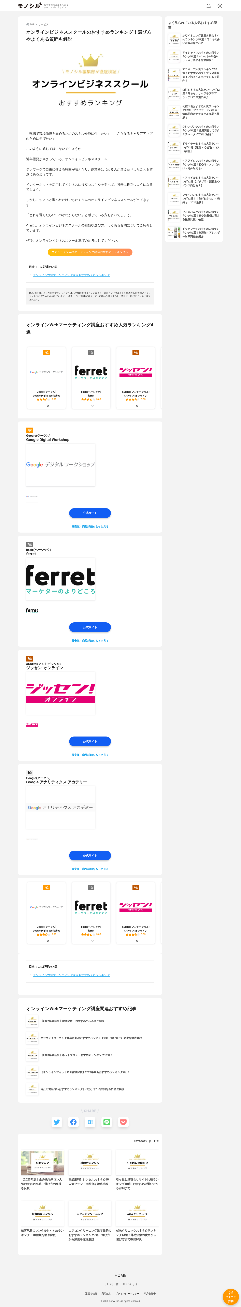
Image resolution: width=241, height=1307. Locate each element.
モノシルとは (130, 1284)
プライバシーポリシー (127, 1293)
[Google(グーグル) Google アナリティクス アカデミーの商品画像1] (60, 807)
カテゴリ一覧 (111, 1284)
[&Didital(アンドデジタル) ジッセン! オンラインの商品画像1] (60, 693)
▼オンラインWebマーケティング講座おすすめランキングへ (90, 252)
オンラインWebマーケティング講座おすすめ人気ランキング (71, 275)
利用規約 (106, 1293)
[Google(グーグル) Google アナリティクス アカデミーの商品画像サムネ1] (32, 839)
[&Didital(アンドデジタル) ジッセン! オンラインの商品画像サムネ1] (32, 725)
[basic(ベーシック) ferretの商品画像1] (60, 579)
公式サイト (90, 513)
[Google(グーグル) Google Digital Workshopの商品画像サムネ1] (32, 497)
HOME (120, 1275)
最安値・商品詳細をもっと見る (90, 526)
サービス (153, 1141)
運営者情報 (91, 1293)
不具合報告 (150, 1293)
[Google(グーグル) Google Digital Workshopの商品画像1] (60, 465)
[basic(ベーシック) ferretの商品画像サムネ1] (32, 611)
